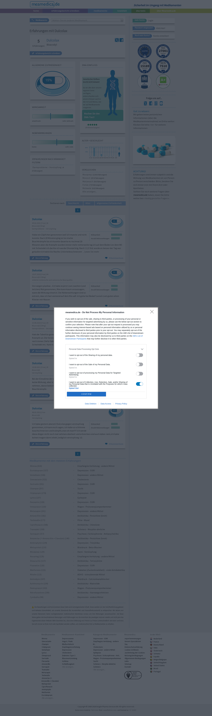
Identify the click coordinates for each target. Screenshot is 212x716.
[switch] (139, 355)
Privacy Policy (121, 404)
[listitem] (106, 349)
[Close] (152, 312)
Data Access (106, 404)
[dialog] (106, 358)
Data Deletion (90, 404)
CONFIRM (86, 394)
